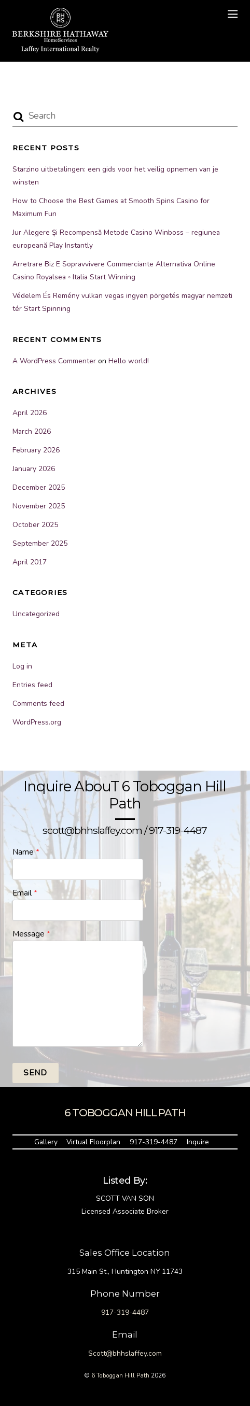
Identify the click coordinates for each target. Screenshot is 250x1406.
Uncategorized (36, 614)
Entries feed (32, 685)
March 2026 (31, 431)
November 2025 (38, 506)
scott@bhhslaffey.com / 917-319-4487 (125, 830)
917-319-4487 (153, 1142)
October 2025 (35, 525)
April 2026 (29, 413)
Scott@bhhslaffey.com (125, 1353)
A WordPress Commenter (54, 361)
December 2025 (38, 487)
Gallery (46, 1142)
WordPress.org (36, 722)
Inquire (198, 1142)
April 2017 (29, 562)
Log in (22, 666)
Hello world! (128, 361)
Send (35, 1073)
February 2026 (36, 450)
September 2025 (39, 543)
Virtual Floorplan (93, 1142)
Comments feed (38, 703)
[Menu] (233, 14)
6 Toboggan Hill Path (120, 1375)
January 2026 (33, 469)
